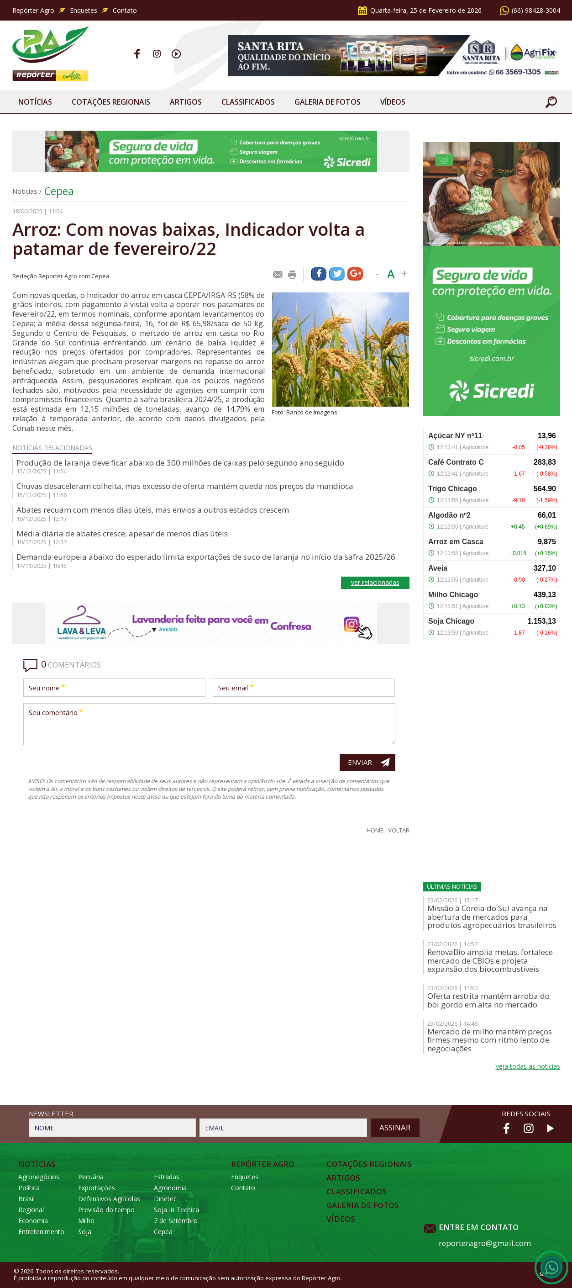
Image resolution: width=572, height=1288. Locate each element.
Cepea (59, 191)
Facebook (137, 54)
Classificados (248, 102)
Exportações (96, 1187)
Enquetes (83, 10)
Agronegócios (38, 1176)
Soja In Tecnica (176, 1209)
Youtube (176, 54)
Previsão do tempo (106, 1209)
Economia (33, 1220)
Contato (125, 10)
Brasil (26, 1198)
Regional (31, 1209)
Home (375, 830)
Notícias (35, 102)
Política (29, 1187)
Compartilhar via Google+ (355, 274)
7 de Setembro (176, 1220)
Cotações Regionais (111, 102)
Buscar (551, 101)
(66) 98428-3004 (536, 10)
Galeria (327, 102)
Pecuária (91, 1176)
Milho (86, 1220)
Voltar (398, 830)
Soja (84, 1231)
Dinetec (165, 1198)
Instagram (157, 54)
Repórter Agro (33, 10)
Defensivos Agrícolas (109, 1198)
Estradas (166, 1176)
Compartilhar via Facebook (318, 274)
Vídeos (392, 102)
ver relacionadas (375, 582)
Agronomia (170, 1187)
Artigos (186, 102)
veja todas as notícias (528, 1066)
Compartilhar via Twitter (337, 274)
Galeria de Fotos (362, 1205)
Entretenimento (41, 1231)
